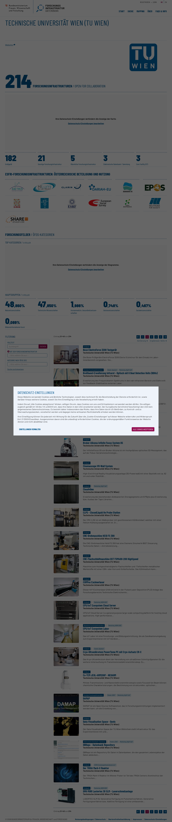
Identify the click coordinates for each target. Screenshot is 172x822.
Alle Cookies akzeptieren (143, 429)
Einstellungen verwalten (29, 429)
